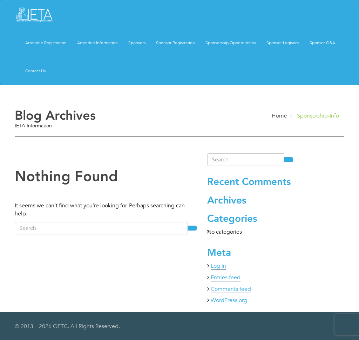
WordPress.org (229, 300)
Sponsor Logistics (282, 42)
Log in (218, 265)
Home (279, 115)
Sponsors (136, 42)
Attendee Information (97, 42)
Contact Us (35, 70)
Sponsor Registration (175, 42)
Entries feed (226, 277)
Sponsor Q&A (322, 42)
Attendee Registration (46, 42)
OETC (60, 326)
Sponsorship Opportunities (230, 42)
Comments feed (231, 289)
